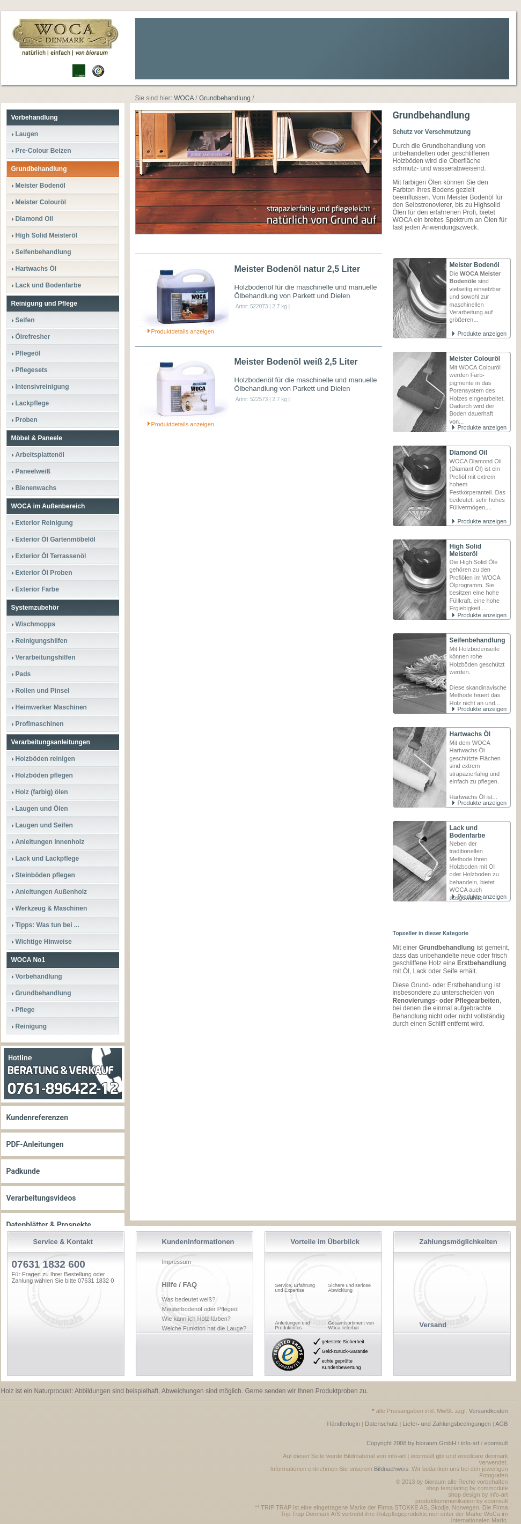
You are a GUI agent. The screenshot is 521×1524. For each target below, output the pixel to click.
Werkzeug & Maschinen (51, 908)
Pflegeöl (28, 353)
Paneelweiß (33, 471)
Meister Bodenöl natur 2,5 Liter (297, 268)
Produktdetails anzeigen (182, 331)
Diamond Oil (469, 452)
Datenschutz (381, 1424)
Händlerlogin (343, 1424)
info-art (470, 1443)
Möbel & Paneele (36, 438)
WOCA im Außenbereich (48, 506)
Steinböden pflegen (45, 875)
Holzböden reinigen (45, 759)
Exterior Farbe (37, 589)
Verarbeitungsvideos (41, 1198)
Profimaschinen (40, 724)
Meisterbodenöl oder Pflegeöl (200, 1309)
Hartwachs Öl (470, 734)
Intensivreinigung (42, 386)
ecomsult (496, 1443)
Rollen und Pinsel (43, 690)
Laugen (27, 134)
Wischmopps (36, 624)
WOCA (184, 98)
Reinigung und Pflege (44, 303)
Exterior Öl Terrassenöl (51, 556)
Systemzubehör (35, 607)
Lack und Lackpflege (47, 858)
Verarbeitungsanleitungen (50, 742)
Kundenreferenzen (37, 1117)
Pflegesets (32, 370)
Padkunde (23, 1171)
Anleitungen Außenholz (51, 892)
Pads (23, 674)
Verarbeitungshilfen (46, 657)
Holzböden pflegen (44, 775)
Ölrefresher (33, 337)
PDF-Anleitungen (35, 1144)
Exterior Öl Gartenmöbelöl (56, 539)
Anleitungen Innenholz (50, 842)
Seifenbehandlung (477, 640)
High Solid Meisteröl (465, 550)
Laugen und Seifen (44, 825)
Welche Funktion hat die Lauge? (204, 1328)
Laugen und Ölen (42, 808)
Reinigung (31, 1026)
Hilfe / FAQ (179, 1285)
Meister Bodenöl (475, 265)
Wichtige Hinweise (44, 941)
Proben (27, 420)
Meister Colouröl (475, 358)
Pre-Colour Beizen (43, 150)
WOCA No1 (28, 960)
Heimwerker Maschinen (51, 707)
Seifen (25, 320)
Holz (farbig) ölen (42, 792)
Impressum (176, 1262)
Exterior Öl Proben (44, 572)
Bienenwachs (36, 488)
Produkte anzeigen (482, 333)
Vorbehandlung (34, 117)
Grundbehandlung (39, 169)
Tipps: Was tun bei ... (47, 925)
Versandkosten (488, 1411)
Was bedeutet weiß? (189, 1299)
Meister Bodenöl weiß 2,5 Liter (296, 361)
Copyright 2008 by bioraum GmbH (411, 1443)
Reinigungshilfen (42, 641)
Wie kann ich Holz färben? (196, 1318)
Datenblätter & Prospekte (48, 1224)
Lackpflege (32, 403)
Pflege (25, 1009)
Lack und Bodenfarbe (468, 831)
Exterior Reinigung (44, 523)
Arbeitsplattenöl (40, 454)
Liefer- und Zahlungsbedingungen (446, 1424)
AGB (501, 1424)
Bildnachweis (391, 1469)
